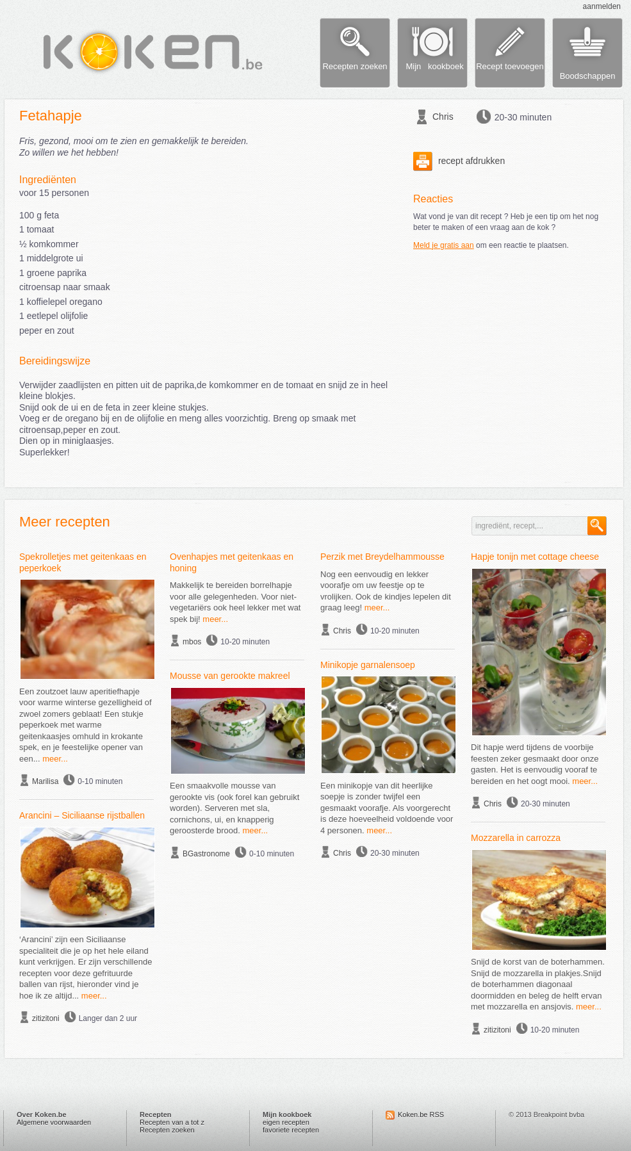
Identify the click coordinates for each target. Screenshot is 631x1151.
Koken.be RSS (421, 1114)
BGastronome (206, 853)
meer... (55, 758)
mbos (192, 641)
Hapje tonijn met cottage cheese (535, 556)
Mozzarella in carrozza (516, 838)
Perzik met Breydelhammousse (382, 556)
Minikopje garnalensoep (367, 665)
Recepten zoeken (167, 1130)
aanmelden (602, 6)
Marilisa (45, 781)
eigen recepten (286, 1122)
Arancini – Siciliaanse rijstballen (82, 815)
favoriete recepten (291, 1130)
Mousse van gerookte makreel (230, 676)
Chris (443, 116)
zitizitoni (46, 1018)
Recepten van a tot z (172, 1122)
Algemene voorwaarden (54, 1122)
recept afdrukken (459, 161)
